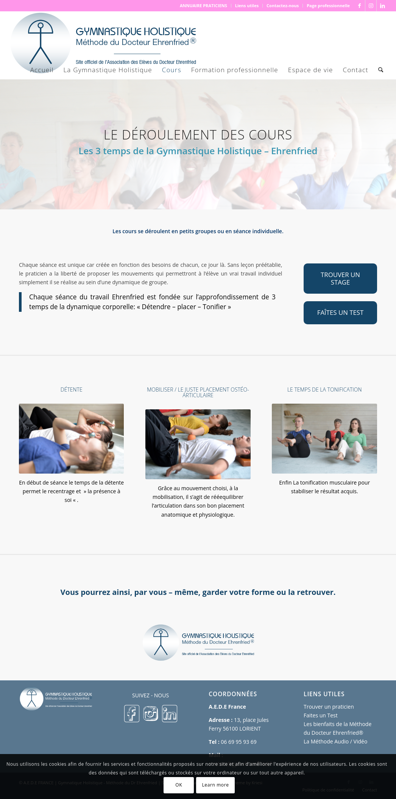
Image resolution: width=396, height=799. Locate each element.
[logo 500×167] (102, 45)
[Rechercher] (380, 69)
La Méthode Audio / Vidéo (335, 741)
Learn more (215, 785)
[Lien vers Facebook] (359, 5)
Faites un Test (321, 715)
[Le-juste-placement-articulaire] (197, 444)
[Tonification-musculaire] (324, 439)
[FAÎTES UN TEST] (340, 312)
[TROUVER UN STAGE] (340, 278)
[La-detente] (71, 439)
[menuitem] (203, 6)
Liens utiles (247, 5)
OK (178, 785)
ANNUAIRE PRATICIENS (203, 5)
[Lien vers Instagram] (370, 5)
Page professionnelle (328, 5)
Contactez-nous (283, 5)
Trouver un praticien (329, 706)
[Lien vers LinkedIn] (382, 5)
